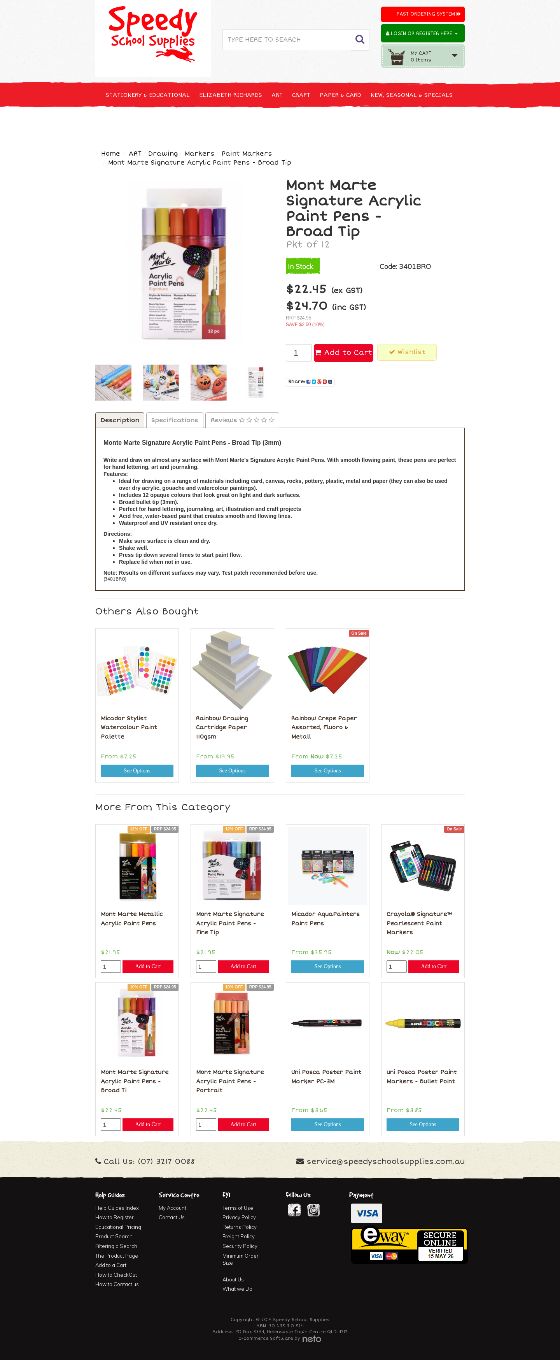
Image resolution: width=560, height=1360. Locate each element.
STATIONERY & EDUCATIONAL (148, 95)
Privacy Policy (239, 1217)
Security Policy (239, 1246)
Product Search (114, 1236)
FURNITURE (341, 124)
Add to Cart (343, 352)
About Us (233, 1279)
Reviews (242, 420)
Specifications (174, 420)
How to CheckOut (116, 1275)
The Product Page (116, 1256)
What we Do (237, 1289)
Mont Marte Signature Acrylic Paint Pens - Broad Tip (199, 163)
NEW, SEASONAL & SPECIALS (412, 95)
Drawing (163, 154)
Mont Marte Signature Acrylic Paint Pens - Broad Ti (134, 1081)
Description (119, 420)
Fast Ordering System (429, 14)
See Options (137, 771)
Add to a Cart (110, 1265)
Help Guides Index (117, 1208)
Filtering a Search (116, 1246)
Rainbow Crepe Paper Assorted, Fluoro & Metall (324, 727)
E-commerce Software (265, 1338)
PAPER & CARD (340, 95)
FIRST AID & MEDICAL (284, 124)
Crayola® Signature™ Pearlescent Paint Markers (419, 923)
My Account (172, 1208)
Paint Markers (247, 154)
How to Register (114, 1217)
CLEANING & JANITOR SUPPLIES (198, 124)
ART (277, 95)
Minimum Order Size (240, 1259)
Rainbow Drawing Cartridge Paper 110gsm (222, 727)
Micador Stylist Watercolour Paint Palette (129, 727)
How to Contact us (117, 1284)
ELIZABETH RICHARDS (230, 95)
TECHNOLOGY (124, 124)
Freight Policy (238, 1236)
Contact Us (172, 1217)
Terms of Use (237, 1208)
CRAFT (301, 95)
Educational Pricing (118, 1227)
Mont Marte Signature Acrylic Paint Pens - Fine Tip (230, 923)
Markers (200, 154)
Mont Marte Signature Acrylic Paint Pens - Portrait (230, 1081)
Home (110, 154)
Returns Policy (239, 1227)
